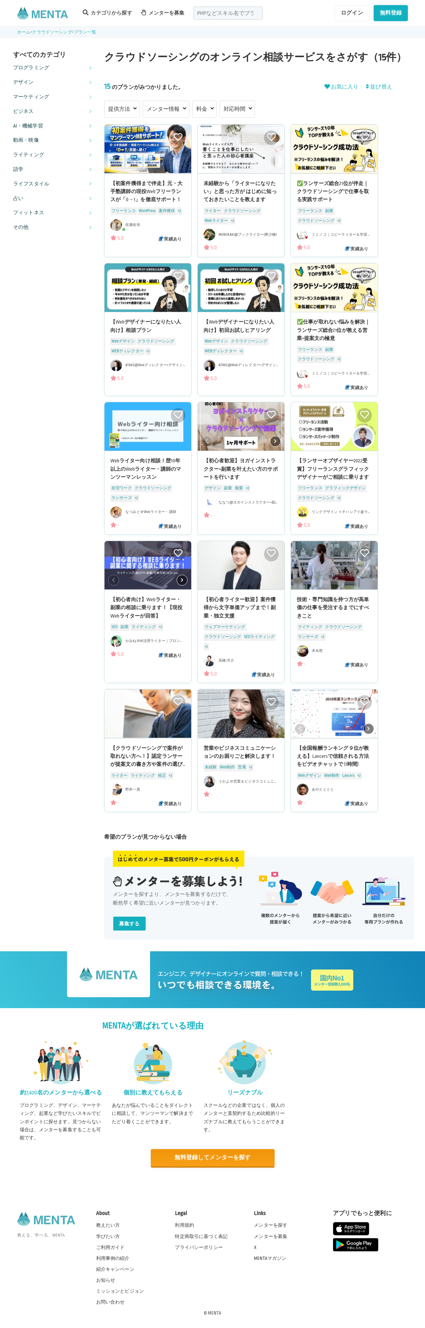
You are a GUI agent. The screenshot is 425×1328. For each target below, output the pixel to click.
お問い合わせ (110, 1302)
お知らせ (105, 1280)
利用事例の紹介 (113, 1258)
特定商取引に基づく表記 (201, 1236)
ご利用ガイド (110, 1247)
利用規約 (184, 1225)
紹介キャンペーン (115, 1269)
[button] (275, 441)
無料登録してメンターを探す (212, 1158)
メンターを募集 (163, 12)
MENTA (214, 1313)
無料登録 (391, 13)
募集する (129, 924)
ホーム (23, 32)
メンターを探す (270, 1225)
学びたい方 (108, 1236)
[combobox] (228, 13)
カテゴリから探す (107, 12)
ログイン (352, 13)
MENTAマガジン (270, 1258)
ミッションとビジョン (120, 1291)
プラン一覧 (85, 32)
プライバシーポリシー (199, 1247)
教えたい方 (108, 1225)
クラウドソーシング (52, 32)
